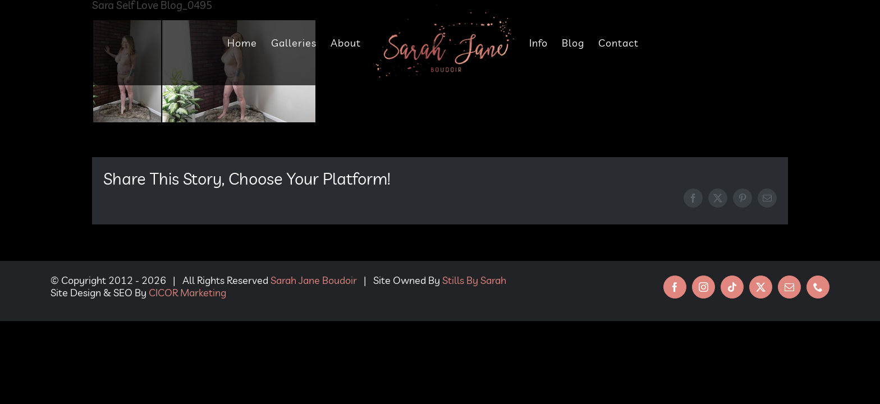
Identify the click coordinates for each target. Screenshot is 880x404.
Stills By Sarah (474, 280)
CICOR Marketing (187, 292)
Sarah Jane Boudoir (314, 280)
